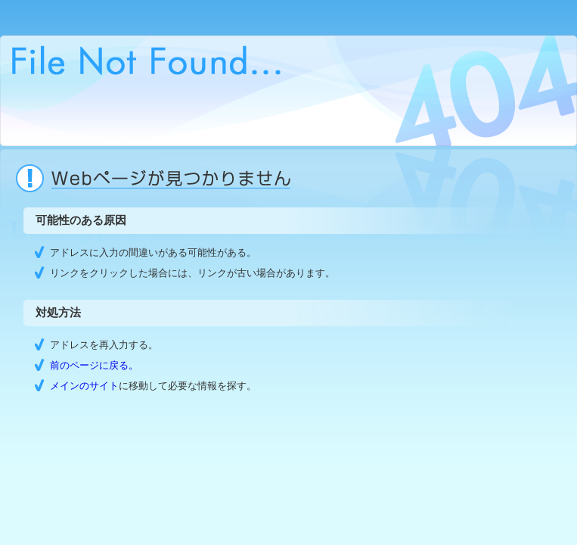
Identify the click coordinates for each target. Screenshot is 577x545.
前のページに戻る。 (94, 365)
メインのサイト (84, 385)
